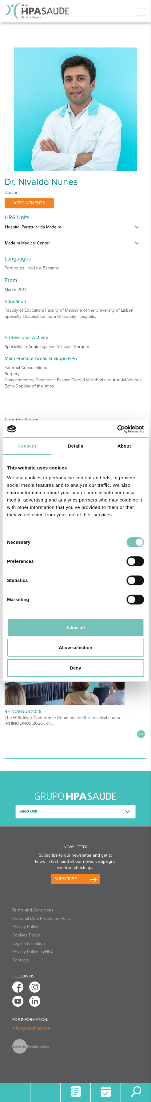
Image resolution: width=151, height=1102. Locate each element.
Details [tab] (75, 446)
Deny (75, 667)
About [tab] (124, 446)
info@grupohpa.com (31, 1028)
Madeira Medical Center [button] (27, 243)
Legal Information (28, 943)
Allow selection (75, 647)
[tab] (75, 228)
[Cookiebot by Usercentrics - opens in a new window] (117, 429)
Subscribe (65, 879)
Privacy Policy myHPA (32, 951)
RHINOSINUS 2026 (23, 711)
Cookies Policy (26, 935)
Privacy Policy (25, 926)
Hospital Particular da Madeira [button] (33, 227)
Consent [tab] (27, 446)
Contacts (20, 960)
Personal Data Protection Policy (42, 918)
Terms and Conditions (33, 910)
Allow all (75, 627)
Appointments (29, 203)
